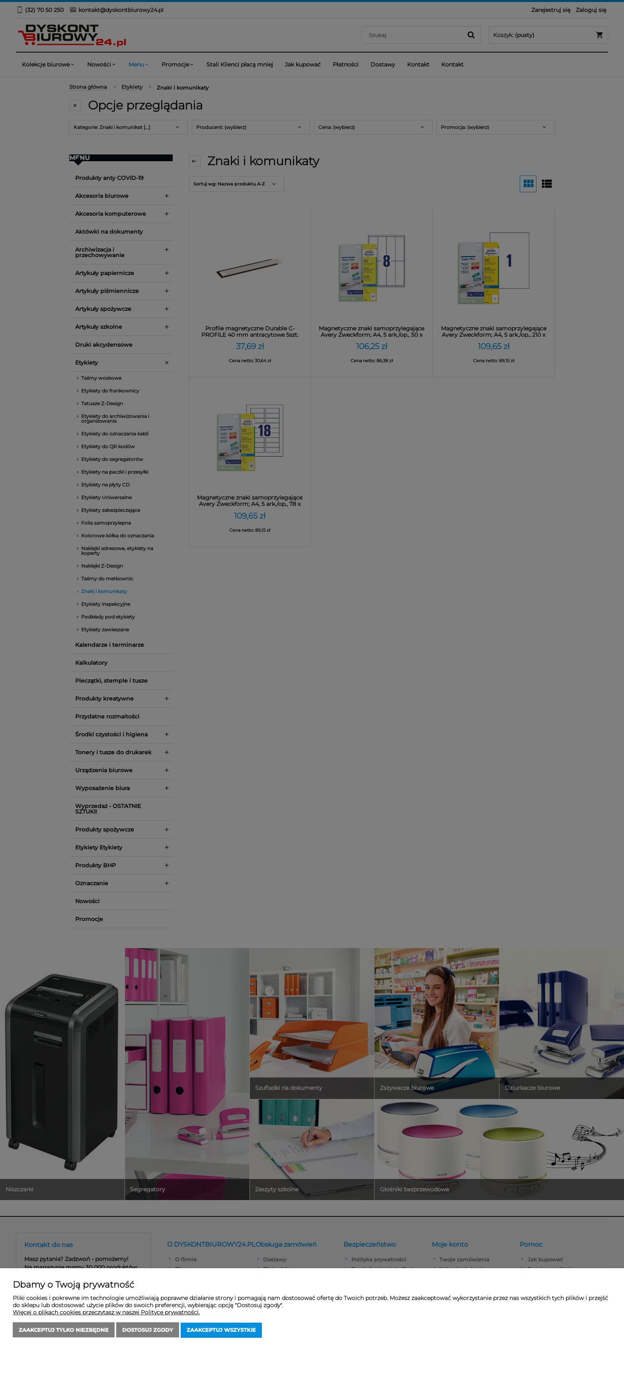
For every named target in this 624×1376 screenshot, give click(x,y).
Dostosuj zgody (147, 1330)
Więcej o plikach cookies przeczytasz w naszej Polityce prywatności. (106, 1312)
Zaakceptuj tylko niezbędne (64, 1330)
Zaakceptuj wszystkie (221, 1330)
